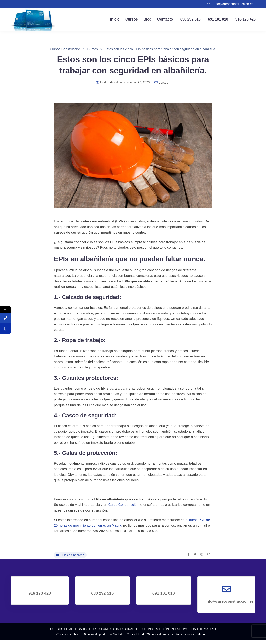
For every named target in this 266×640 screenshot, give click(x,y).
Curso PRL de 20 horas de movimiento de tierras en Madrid (166, 634)
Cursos (131, 19)
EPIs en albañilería (72, 555)
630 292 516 (190, 19)
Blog (148, 19)
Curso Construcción (123, 505)
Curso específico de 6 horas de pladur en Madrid (89, 634)
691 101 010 (217, 19)
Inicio (115, 19)
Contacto (165, 19)
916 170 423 (245, 19)
